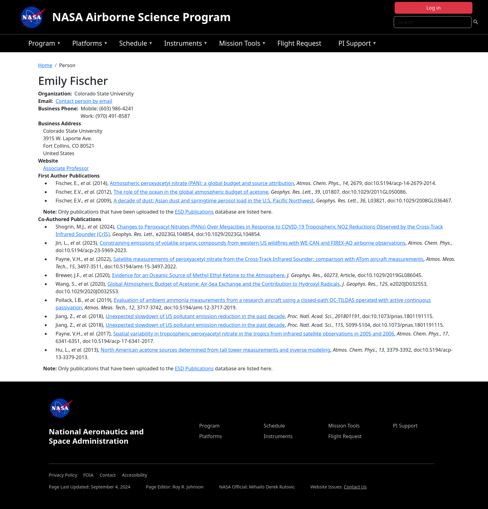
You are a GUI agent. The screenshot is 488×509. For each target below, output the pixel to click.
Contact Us (355, 487)
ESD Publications (194, 211)
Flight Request (299, 43)
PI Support (356, 44)
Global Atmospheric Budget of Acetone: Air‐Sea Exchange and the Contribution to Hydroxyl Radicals (223, 283)
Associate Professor (66, 168)
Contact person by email (84, 101)
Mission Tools (241, 44)
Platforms (88, 44)
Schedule (134, 44)
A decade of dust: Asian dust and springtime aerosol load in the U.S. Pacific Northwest (214, 200)
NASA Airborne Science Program (141, 17)
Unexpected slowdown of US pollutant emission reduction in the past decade (195, 316)
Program (43, 44)
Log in (433, 7)
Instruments (184, 44)
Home (45, 65)
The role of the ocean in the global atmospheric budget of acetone (191, 191)
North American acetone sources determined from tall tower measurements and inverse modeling (215, 349)
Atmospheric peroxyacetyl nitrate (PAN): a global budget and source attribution (202, 183)
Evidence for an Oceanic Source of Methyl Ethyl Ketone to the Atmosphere (198, 275)
